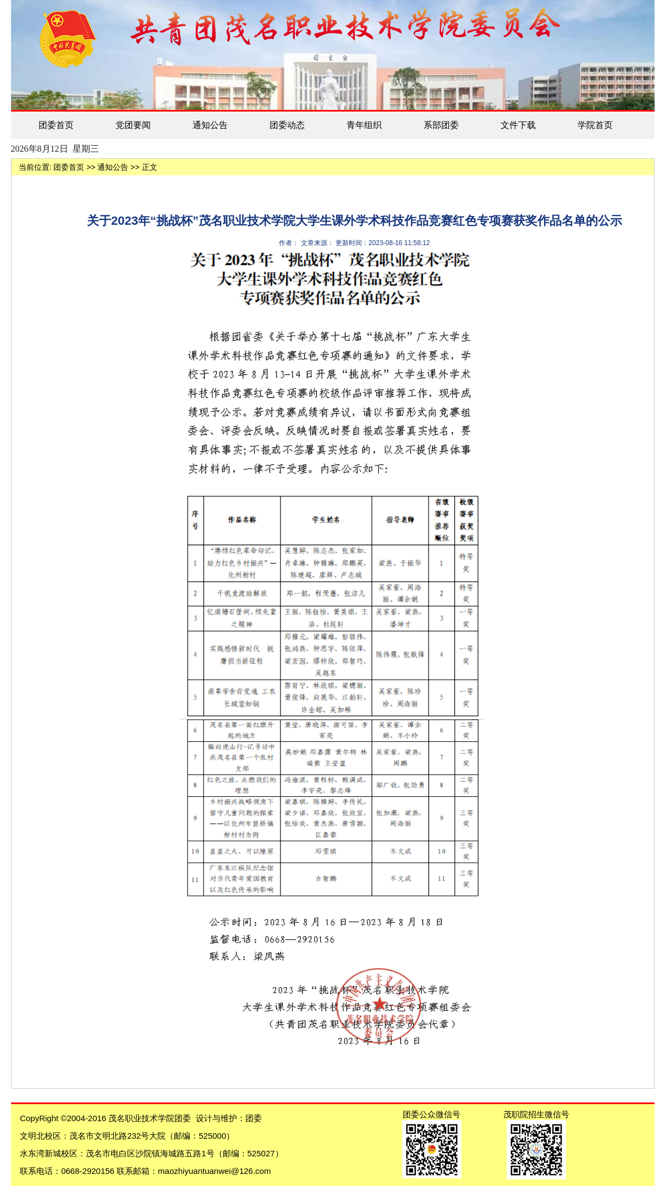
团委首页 (56, 125)
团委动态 (287, 125)
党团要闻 (133, 125)
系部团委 (441, 125)
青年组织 (364, 125)
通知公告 (210, 125)
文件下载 (518, 125)
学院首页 (595, 125)
